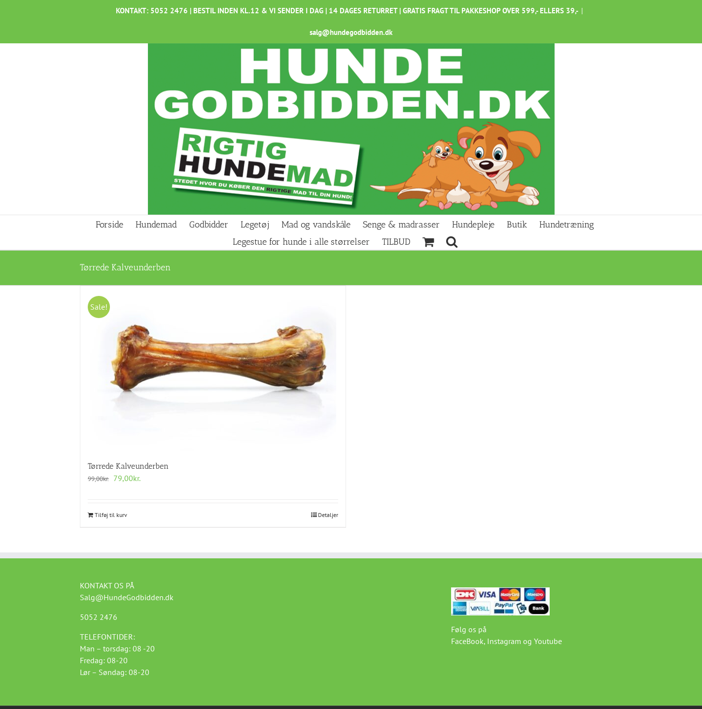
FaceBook (467, 641)
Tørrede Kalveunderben (128, 466)
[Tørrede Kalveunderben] (213, 368)
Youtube (548, 641)
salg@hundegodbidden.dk (351, 32)
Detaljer (328, 514)
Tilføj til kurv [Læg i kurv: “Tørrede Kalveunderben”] (111, 514)
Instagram (504, 641)
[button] (451, 241)
